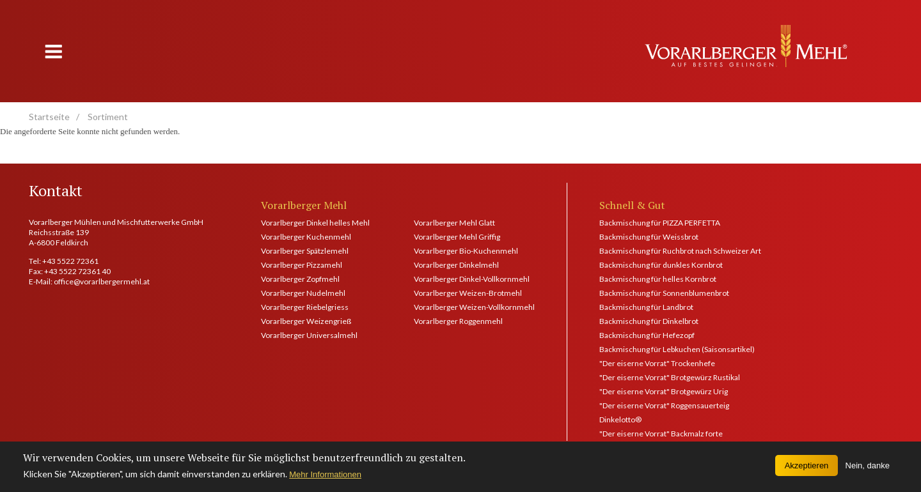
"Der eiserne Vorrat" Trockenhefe (657, 363)
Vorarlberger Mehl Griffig (457, 237)
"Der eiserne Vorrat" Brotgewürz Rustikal (669, 377)
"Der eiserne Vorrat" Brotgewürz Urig (663, 391)
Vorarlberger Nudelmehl (303, 293)
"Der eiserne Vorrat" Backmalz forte (661, 433)
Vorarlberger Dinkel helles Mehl (315, 222)
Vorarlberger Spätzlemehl (305, 251)
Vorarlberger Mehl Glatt (454, 222)
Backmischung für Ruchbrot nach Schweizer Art (680, 251)
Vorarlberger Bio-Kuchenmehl (466, 251)
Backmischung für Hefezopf (647, 335)
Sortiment (108, 116)
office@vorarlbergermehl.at (102, 281)
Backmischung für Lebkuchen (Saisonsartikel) (677, 349)
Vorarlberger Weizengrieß (306, 321)
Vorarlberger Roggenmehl (458, 321)
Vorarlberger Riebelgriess (305, 307)
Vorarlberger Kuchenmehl (306, 237)
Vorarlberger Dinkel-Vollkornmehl (472, 279)
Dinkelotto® (620, 419)
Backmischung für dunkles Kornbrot (661, 265)
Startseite (49, 116)
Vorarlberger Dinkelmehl (456, 265)
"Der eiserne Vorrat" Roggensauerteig (664, 405)
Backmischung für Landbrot (646, 307)
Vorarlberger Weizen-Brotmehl (468, 293)
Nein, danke (868, 468)
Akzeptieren (807, 468)
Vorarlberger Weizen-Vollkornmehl (474, 307)
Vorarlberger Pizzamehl (301, 265)
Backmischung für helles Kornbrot (657, 279)
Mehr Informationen (325, 477)
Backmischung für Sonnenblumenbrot (664, 293)
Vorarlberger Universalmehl (309, 335)
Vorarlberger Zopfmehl (300, 279)
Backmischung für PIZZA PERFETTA (659, 222)
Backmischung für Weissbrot (648, 237)
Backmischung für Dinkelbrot (648, 321)
